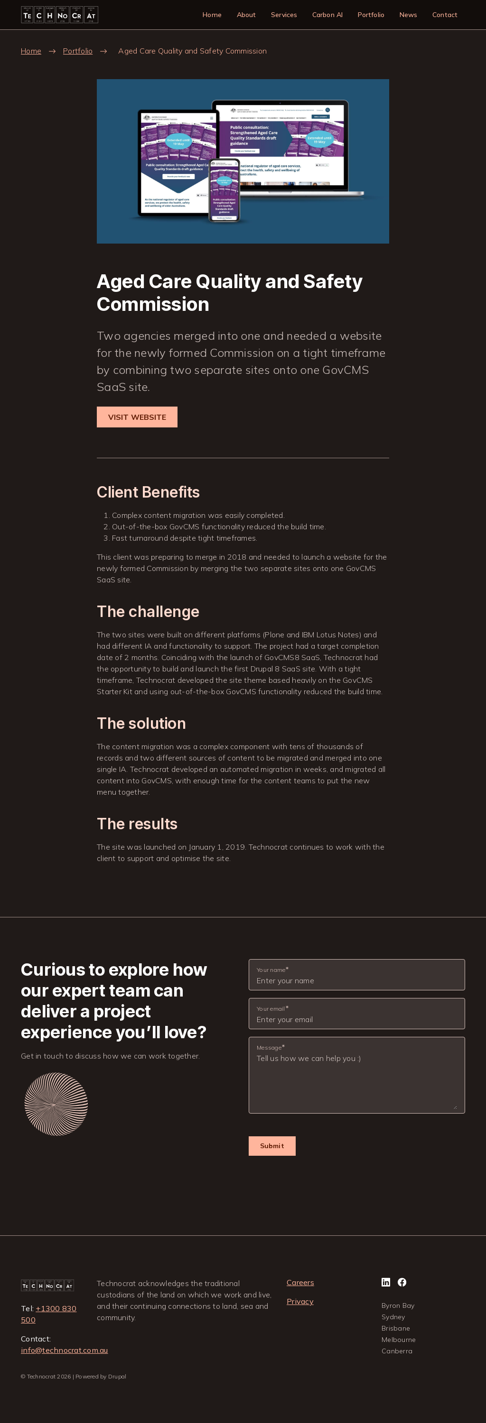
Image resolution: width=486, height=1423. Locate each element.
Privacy (300, 1301)
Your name (271, 969)
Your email (271, 1008)
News (408, 14)
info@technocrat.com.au (64, 1350)
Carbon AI (327, 14)
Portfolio (371, 14)
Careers (300, 1282)
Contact (445, 14)
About (246, 14)
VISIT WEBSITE (137, 417)
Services (284, 14)
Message (269, 1047)
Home (212, 14)
